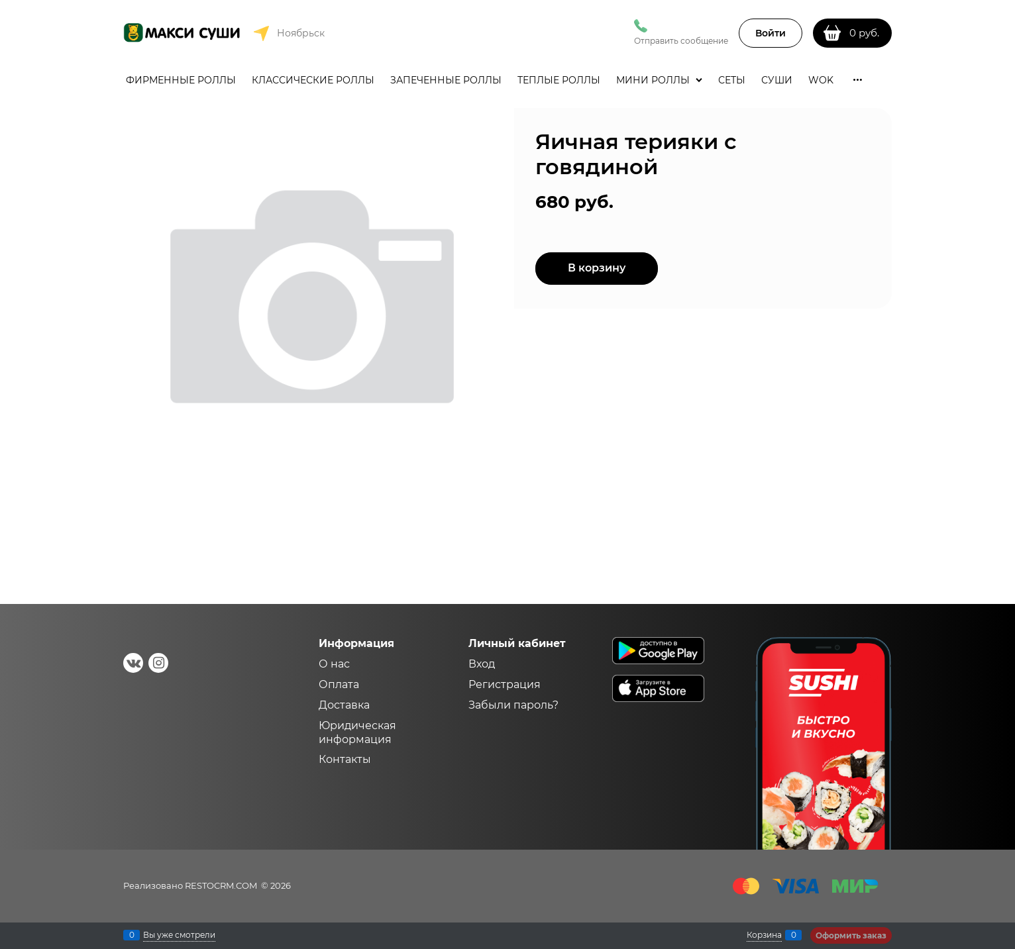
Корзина (764, 935)
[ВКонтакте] (133, 663)
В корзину (596, 268)
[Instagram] (158, 663)
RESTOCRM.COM (221, 885)
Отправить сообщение (681, 41)
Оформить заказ (851, 935)
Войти (770, 33)
